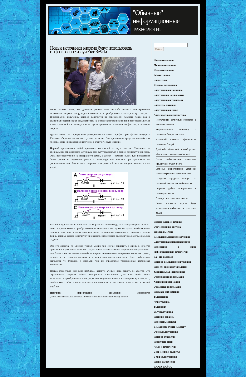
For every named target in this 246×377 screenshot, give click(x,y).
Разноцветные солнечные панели (172, 198)
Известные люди (163, 341)
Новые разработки (164, 361)
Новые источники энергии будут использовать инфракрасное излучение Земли (176, 208)
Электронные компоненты (169, 94)
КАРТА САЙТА (163, 366)
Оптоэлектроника (164, 69)
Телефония (160, 306)
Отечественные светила (167, 226)
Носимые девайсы (164, 316)
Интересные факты (165, 321)
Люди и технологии (165, 346)
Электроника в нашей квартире (172, 241)
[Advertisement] (82, 328)
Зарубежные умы (163, 231)
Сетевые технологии (165, 84)
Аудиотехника (162, 301)
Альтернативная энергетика (170, 114)
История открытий (164, 336)
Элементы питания (165, 104)
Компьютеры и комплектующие (172, 236)
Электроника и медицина (168, 89)
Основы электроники (166, 331)
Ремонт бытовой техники (168, 221)
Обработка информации (167, 286)
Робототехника (162, 74)
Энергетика (160, 79)
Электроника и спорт (166, 109)
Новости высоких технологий (170, 266)
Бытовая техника (163, 311)
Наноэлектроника (164, 59)
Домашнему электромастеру (170, 326)
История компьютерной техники (172, 261)
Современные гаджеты (167, 351)
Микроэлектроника (165, 64)
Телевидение (161, 296)
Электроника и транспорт (168, 99)
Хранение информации (167, 281)
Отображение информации (169, 276)
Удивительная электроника (169, 271)
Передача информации (167, 291)
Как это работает (163, 256)
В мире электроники (165, 356)
